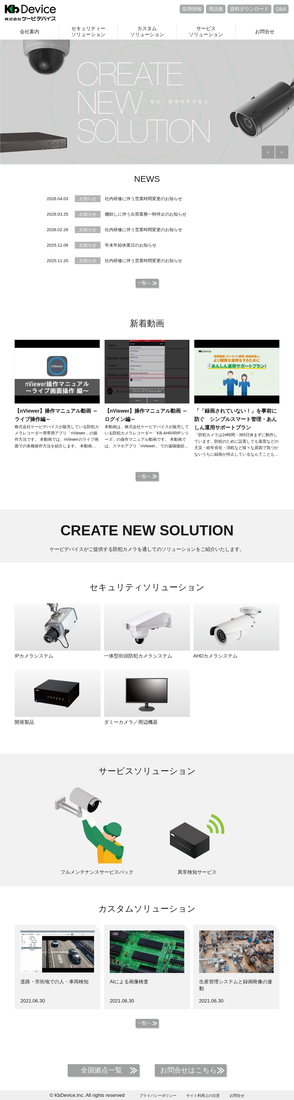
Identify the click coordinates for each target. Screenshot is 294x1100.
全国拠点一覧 (101, 1070)
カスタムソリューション (147, 31)
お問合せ (265, 31)
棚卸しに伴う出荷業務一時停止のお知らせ (146, 214)
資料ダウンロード (249, 9)
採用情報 (192, 9)
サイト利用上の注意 (203, 1095)
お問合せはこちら (188, 1070)
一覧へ (144, 282)
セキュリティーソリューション (88, 31)
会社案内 (29, 31)
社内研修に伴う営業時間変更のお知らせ (143, 198)
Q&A (281, 9)
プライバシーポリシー (158, 1095)
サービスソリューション (206, 31)
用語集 (216, 9)
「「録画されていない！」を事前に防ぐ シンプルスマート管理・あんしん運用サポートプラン (235, 419)
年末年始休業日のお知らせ (130, 245)
